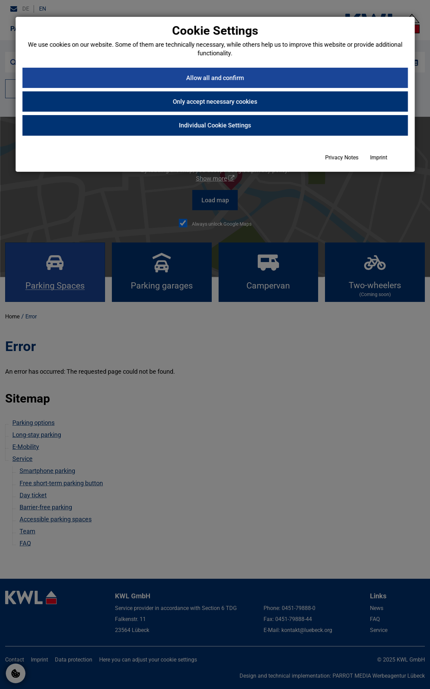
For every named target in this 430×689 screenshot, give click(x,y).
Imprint (282, 412)
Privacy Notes (245, 412)
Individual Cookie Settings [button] (215, 380)
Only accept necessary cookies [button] (215, 356)
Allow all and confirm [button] (215, 332)
